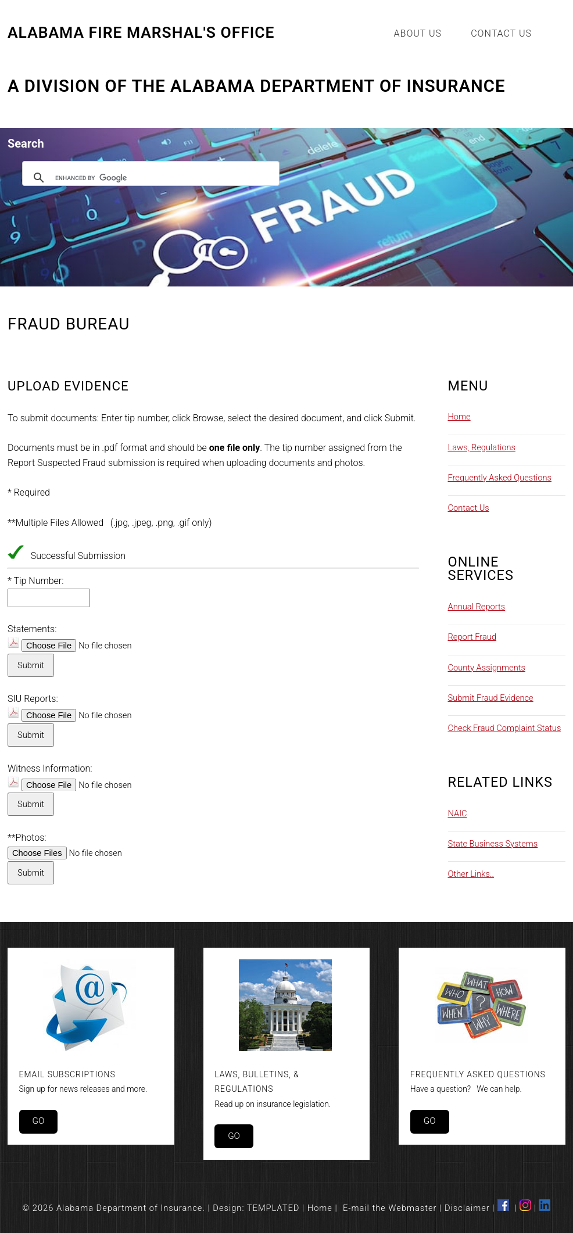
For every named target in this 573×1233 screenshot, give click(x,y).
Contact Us (501, 33)
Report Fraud (472, 637)
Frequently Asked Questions (499, 477)
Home (459, 416)
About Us (418, 33)
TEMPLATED (273, 1208)
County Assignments (486, 667)
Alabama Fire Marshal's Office (141, 33)
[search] (149, 178)
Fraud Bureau (69, 324)
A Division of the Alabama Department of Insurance (257, 86)
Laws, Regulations (481, 447)
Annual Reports (477, 606)
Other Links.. (471, 874)
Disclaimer (467, 1208)
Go (38, 1121)
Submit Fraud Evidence (490, 698)
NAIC (457, 813)
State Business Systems (493, 843)
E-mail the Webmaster (390, 1208)
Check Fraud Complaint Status (504, 728)
